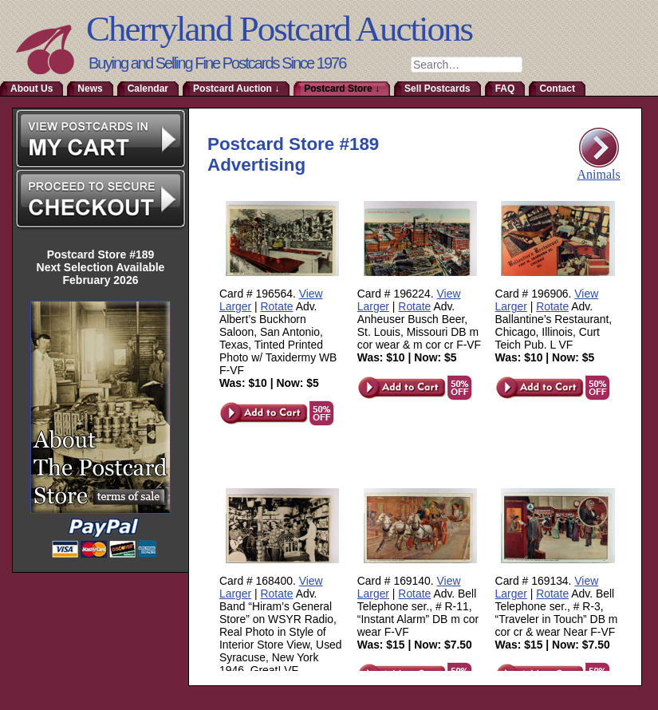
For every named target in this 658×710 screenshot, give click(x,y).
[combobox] (466, 65)
